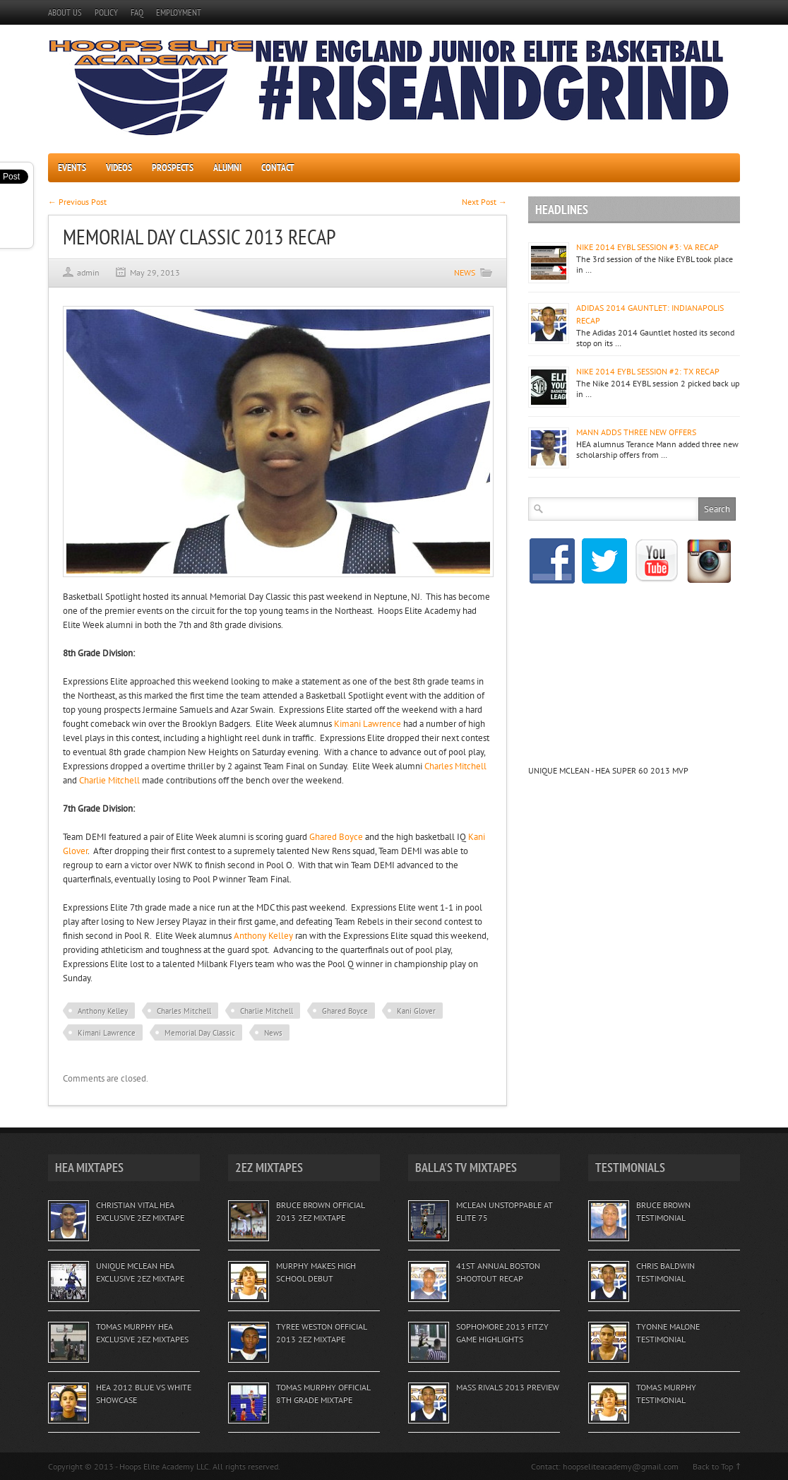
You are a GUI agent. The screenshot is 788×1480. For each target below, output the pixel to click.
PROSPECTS (172, 167)
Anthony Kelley (263, 936)
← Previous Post (77, 201)
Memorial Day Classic (200, 1033)
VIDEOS (119, 167)
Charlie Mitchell (109, 780)
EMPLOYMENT (178, 12)
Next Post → (484, 201)
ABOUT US (65, 12)
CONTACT (277, 167)
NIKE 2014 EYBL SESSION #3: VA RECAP (647, 247)
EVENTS (72, 167)
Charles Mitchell (455, 766)
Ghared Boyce (336, 837)
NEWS (464, 272)
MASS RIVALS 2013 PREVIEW (507, 1387)
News (273, 1033)
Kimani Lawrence (367, 724)
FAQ (137, 12)
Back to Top (713, 1466)
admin (88, 272)
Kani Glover (416, 1011)
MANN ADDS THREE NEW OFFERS (636, 432)
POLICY (106, 12)
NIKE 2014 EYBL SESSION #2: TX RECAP (648, 371)
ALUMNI (227, 167)
